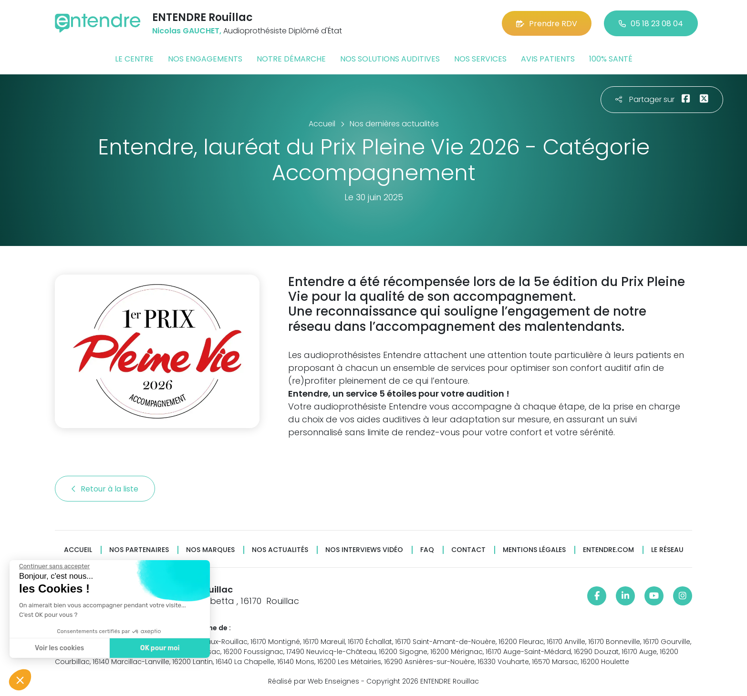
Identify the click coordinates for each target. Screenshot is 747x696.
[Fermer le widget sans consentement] (54, 566)
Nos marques (210, 550)
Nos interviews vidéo (364, 550)
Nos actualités (280, 550)
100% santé (611, 58)
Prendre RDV (546, 23)
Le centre (134, 58)
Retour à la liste (105, 488)
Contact (468, 550)
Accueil (78, 550)
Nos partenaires (139, 550)
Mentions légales (534, 550)
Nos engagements (205, 58)
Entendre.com (608, 550)
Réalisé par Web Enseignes (313, 681)
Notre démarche (291, 58)
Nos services (480, 58)
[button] (20, 679)
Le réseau (667, 550)
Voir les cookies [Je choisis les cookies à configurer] (58, 648)
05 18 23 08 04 (651, 23)
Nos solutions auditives (390, 58)
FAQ (427, 550)
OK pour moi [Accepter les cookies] (159, 648)
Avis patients (548, 58)
